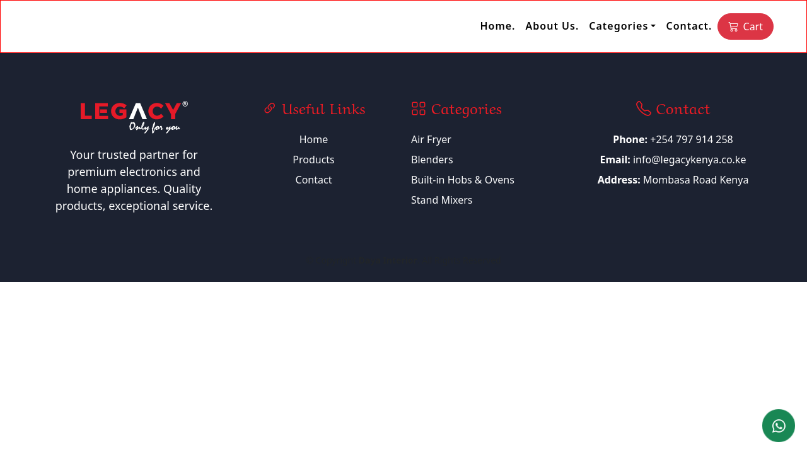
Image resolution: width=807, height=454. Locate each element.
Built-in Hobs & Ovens (462, 180)
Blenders (432, 159)
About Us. (552, 26)
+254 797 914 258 (673, 139)
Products (314, 159)
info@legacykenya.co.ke (689, 159)
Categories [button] (618, 26)
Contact (314, 180)
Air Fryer (431, 139)
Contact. (689, 26)
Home (313, 139)
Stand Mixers (442, 200)
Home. (497, 26)
